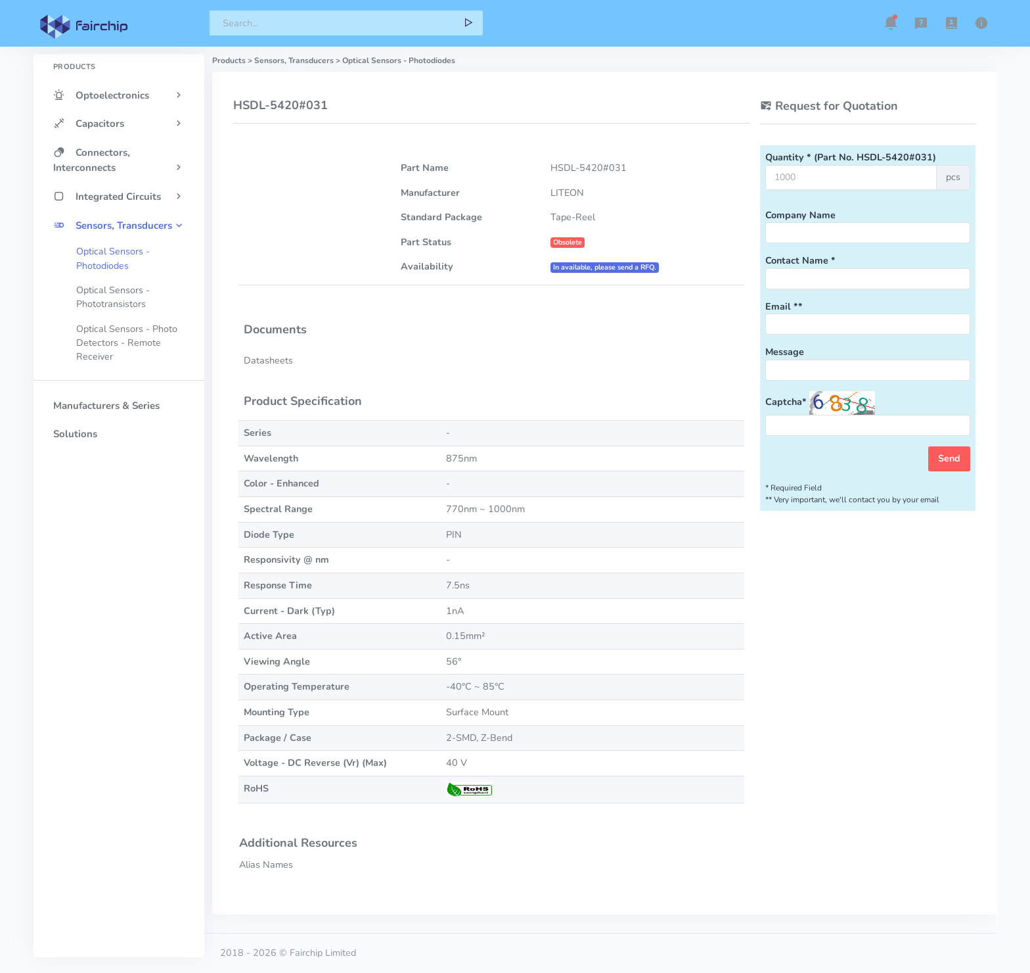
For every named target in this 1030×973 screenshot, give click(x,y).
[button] (890, 23)
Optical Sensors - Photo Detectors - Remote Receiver (126, 343)
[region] (119, 482)
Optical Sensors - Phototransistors (113, 297)
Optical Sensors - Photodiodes (113, 258)
